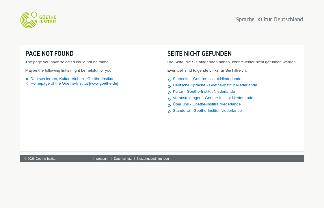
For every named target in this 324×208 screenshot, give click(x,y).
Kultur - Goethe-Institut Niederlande (204, 91)
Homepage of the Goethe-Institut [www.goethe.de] (74, 83)
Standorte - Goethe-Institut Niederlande (207, 110)
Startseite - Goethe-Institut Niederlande (207, 79)
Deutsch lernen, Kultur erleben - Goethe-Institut (72, 79)
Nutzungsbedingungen (153, 158)
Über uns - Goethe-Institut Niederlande (207, 104)
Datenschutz (123, 158)
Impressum (100, 158)
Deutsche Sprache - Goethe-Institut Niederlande (215, 85)
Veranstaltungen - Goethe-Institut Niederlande (213, 98)
